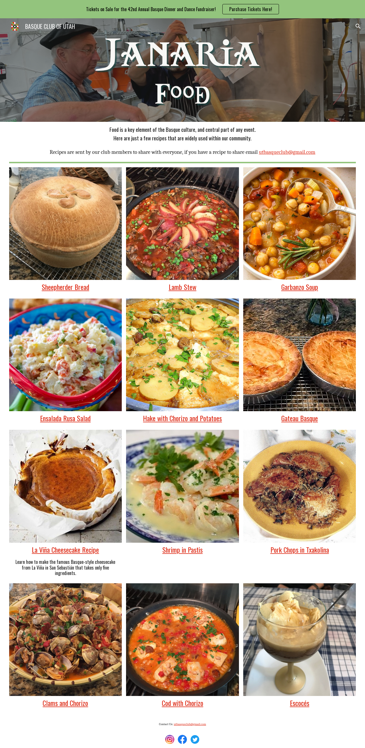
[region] (182, 9)
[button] (358, 26)
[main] (182, 141)
